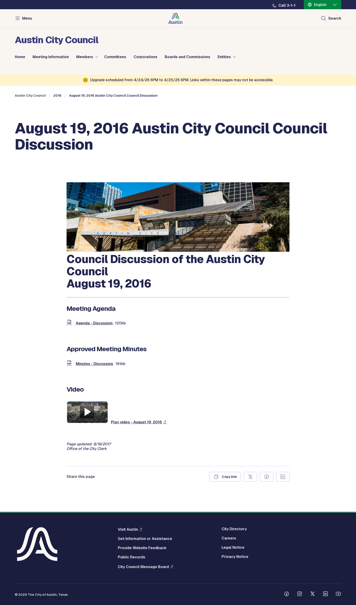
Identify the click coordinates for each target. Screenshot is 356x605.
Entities (224, 57)
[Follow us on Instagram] (299, 594)
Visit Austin (128, 529)
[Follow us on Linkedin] (325, 594)
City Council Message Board (143, 567)
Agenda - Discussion (94, 323)
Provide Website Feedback (142, 548)
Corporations (145, 57)
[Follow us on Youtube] (338, 594)
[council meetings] (178, 250)
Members (84, 57)
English (320, 4)
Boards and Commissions (187, 57)
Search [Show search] (334, 18)
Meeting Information (51, 57)
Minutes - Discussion (94, 363)
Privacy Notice (235, 557)
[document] (70, 323)
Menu (27, 18)
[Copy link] (225, 477)
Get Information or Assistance (145, 539)
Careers (229, 538)
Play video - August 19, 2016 (136, 422)
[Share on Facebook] (266, 477)
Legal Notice (233, 547)
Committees (115, 57)
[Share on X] (250, 477)
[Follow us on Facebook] (286, 594)
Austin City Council (30, 95)
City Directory (234, 529)
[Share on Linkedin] (282, 477)
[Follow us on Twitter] (312, 594)
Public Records (131, 557)
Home (20, 57)
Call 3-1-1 (286, 5)
